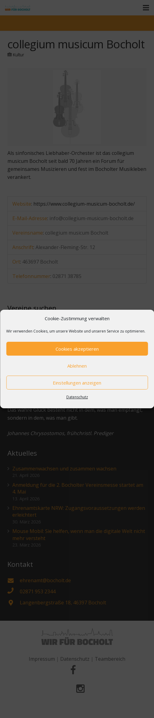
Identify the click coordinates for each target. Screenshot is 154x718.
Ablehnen (77, 366)
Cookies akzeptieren (77, 349)
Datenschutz (77, 397)
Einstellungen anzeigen (77, 383)
